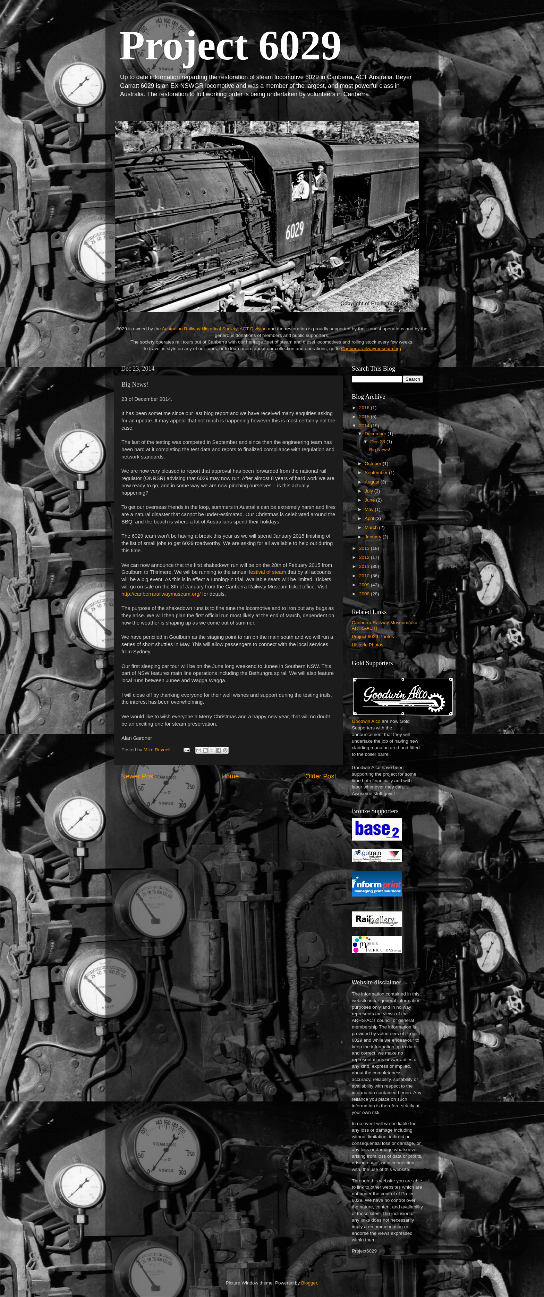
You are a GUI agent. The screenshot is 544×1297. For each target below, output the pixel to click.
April (370, 518)
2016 (365, 407)
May (370, 509)
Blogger (309, 1283)
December (376, 433)
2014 (365, 425)
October (374, 463)
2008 (365, 593)
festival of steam (267, 572)
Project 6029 (230, 45)
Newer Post (138, 776)
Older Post (320, 776)
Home (230, 776)
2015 (365, 416)
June (370, 500)
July (369, 491)
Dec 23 (378, 441)
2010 (365, 575)
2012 (365, 557)
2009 (365, 584)
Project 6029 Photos (373, 636)
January (374, 536)
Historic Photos (367, 644)
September (377, 472)
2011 (365, 566)
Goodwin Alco (366, 721)
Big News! (379, 449)
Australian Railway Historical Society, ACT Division (214, 328)
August (373, 482)
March (372, 527)
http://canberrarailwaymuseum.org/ (161, 594)
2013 (365, 548)
